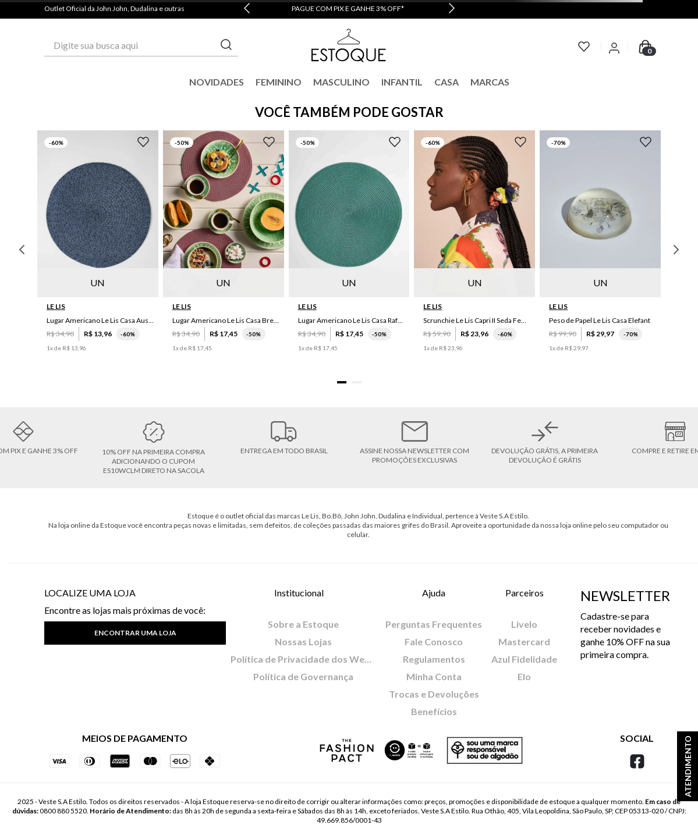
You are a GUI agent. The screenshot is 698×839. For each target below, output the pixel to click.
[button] (341, 382)
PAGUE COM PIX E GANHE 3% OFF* (348, 8)
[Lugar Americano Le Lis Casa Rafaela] (349, 249)
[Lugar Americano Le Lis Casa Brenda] (223, 249)
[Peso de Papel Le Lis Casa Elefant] (600, 249)
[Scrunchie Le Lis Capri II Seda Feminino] (474, 249)
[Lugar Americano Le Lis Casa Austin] (97, 249)
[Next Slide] (451, 9)
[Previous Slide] (246, 9)
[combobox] (141, 45)
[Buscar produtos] (226, 45)
